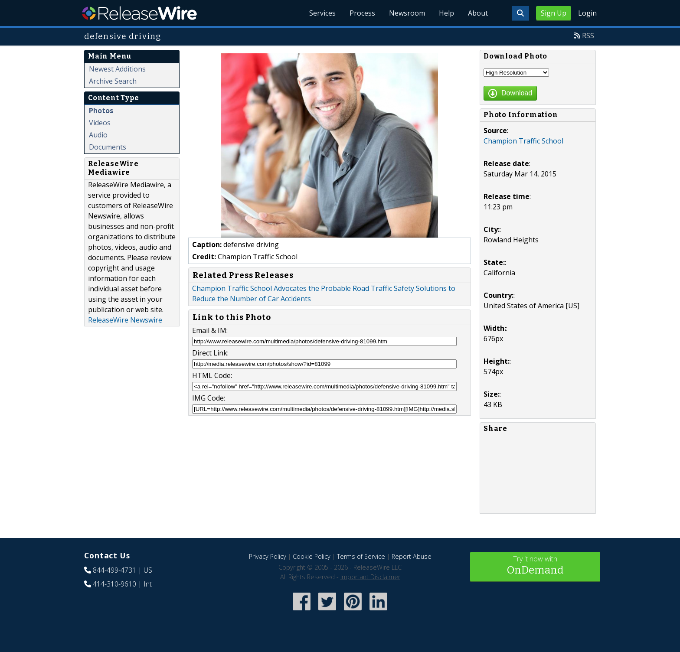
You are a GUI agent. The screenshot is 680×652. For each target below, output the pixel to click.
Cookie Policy (311, 556)
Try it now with (535, 566)
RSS (588, 35)
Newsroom (407, 13)
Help (446, 13)
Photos (101, 110)
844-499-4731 (114, 570)
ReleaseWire (139, 13)
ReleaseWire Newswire (125, 320)
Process (362, 13)
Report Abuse (412, 556)
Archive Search (113, 81)
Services (322, 13)
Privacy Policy (267, 556)
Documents (107, 147)
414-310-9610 (114, 584)
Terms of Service (361, 556)
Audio (98, 135)
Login (587, 13)
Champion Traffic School (523, 141)
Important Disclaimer (370, 577)
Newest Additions (117, 69)
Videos (100, 122)
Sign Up (553, 13)
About (478, 13)
